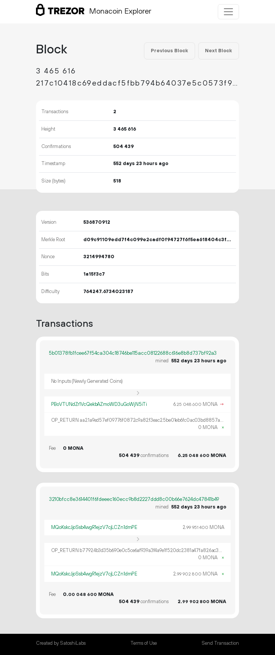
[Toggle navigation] (228, 11)
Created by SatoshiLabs (61, 643)
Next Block (218, 51)
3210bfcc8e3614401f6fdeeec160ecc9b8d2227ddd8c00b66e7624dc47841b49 (134, 499)
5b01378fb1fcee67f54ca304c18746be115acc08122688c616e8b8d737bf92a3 (133, 353)
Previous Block (169, 51)
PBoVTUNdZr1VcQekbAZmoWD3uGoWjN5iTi (99, 404)
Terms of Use (143, 643)
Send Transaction (220, 643)
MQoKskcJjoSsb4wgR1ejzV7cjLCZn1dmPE (94, 527)
